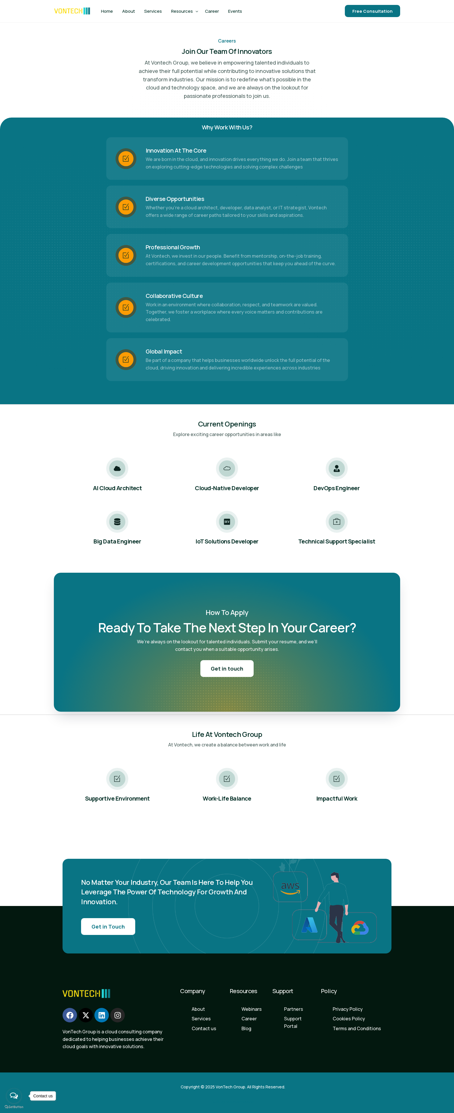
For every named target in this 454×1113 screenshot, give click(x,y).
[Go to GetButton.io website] (14, 1107)
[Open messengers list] (14, 1096)
